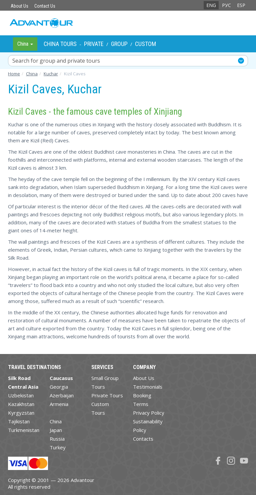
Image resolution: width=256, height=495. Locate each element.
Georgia (59, 386)
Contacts (143, 438)
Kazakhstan (21, 404)
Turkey (58, 447)
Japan (56, 430)
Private (94, 43)
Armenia (59, 404)
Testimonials (147, 386)
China (56, 421)
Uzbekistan (21, 395)
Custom (145, 43)
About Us (19, 6)
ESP (241, 5)
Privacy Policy (148, 412)
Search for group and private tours (56, 60)
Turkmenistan (23, 430)
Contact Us (44, 6)
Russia (57, 438)
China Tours (60, 43)
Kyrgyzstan (21, 412)
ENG (211, 5)
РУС (226, 5)
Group (119, 43)
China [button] (25, 44)
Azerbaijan (62, 395)
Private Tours (107, 395)
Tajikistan (19, 421)
